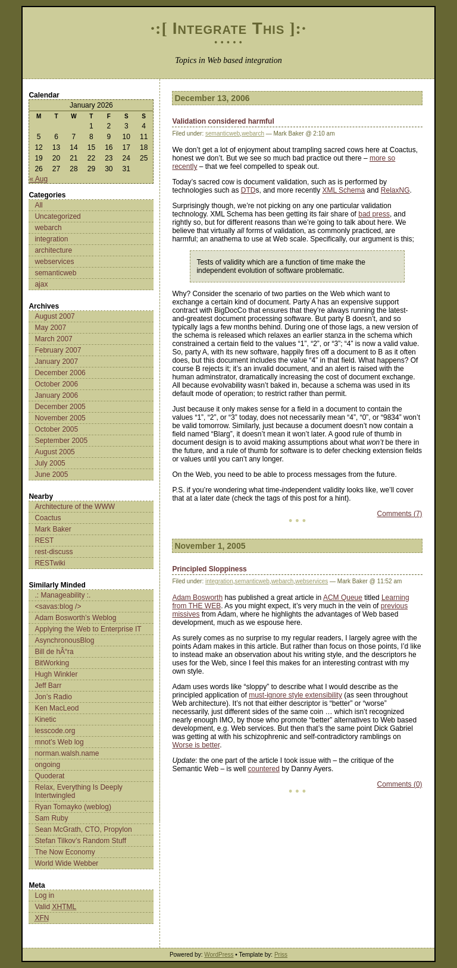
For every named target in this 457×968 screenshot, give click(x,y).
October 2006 (56, 384)
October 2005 (56, 429)
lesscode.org (55, 731)
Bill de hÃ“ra (54, 652)
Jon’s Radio (53, 697)
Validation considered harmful (223, 121)
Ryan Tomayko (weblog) (73, 807)
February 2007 (58, 350)
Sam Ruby (51, 818)
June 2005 (51, 474)
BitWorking (52, 663)
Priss (280, 954)
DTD (248, 190)
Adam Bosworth (197, 597)
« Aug (38, 179)
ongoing (47, 764)
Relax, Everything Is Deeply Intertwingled (78, 791)
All (38, 205)
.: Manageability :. (62, 595)
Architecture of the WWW (75, 506)
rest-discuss (54, 552)
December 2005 (60, 407)
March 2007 (53, 339)
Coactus (48, 518)
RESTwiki (50, 563)
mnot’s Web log (59, 742)
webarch (48, 228)
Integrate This (229, 28)
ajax (41, 284)
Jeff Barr (48, 685)
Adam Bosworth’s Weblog (75, 618)
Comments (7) (399, 514)
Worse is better (196, 745)
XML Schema (344, 190)
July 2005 (50, 463)
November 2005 (60, 418)
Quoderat (49, 776)
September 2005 (61, 440)
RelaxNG (395, 190)
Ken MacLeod (57, 708)
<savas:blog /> (58, 606)
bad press (374, 214)
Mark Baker (53, 529)
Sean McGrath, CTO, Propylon (83, 829)
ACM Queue (342, 597)
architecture (53, 250)
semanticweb (55, 273)
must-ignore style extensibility (295, 695)
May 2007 (50, 327)
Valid (55, 907)
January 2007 (56, 361)
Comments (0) (399, 784)
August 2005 (54, 452)
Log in (44, 895)
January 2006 (56, 395)
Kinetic (45, 719)
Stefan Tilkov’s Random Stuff (80, 841)
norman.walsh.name (67, 753)
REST (44, 540)
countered (264, 769)
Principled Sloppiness (209, 569)
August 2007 (54, 316)
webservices (54, 261)
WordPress (218, 954)
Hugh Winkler (56, 674)
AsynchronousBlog (64, 640)
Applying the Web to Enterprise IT (88, 629)
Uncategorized (57, 216)
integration (51, 239)
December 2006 (60, 373)
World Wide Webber (66, 863)
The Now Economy (65, 852)
